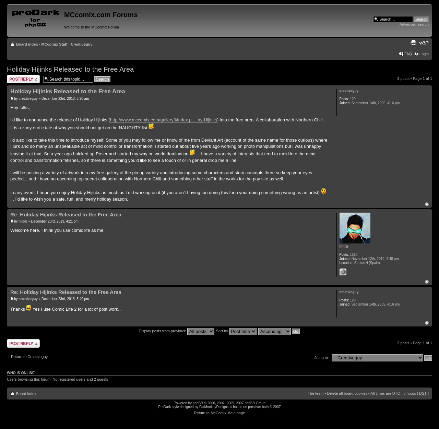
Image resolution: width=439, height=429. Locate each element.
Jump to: (322, 358)
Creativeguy (82, 44)
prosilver (254, 407)
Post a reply (23, 79)
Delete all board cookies (347, 393)
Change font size (424, 43)
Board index (27, 44)
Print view (413, 43)
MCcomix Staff (54, 44)
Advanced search (414, 24)
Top (427, 204)
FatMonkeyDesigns (214, 407)
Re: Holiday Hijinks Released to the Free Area (65, 214)
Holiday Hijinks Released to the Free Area (70, 69)
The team (315, 393)
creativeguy (28, 98)
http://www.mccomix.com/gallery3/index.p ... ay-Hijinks (163, 119)
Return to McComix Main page (219, 413)
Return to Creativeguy (29, 357)
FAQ (408, 54)
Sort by (236, 331)
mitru (23, 221)
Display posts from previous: (176, 331)
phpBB (198, 403)
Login (424, 54)
